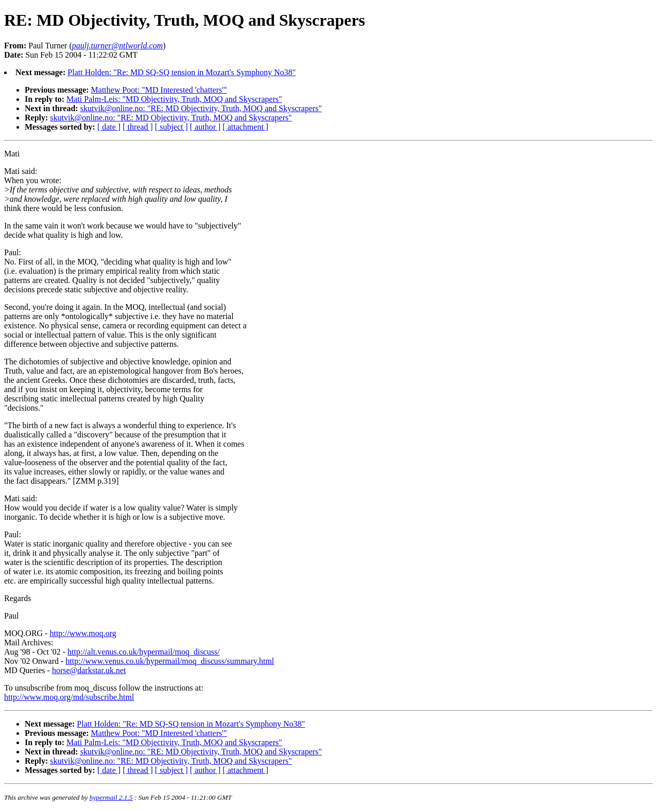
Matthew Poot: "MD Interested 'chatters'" (159, 89)
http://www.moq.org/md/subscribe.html (69, 697)
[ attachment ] (245, 126)
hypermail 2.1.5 (111, 797)
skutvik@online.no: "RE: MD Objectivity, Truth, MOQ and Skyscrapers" (201, 108)
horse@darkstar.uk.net (89, 670)
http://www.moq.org (82, 633)
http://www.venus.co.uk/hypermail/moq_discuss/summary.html (169, 661)
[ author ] (205, 126)
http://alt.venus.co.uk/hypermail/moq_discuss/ (143, 651)
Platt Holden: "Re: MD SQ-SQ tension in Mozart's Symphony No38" (181, 72)
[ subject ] (171, 126)
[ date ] (108, 126)
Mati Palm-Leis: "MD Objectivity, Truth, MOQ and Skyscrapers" (174, 99)
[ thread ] (138, 126)
